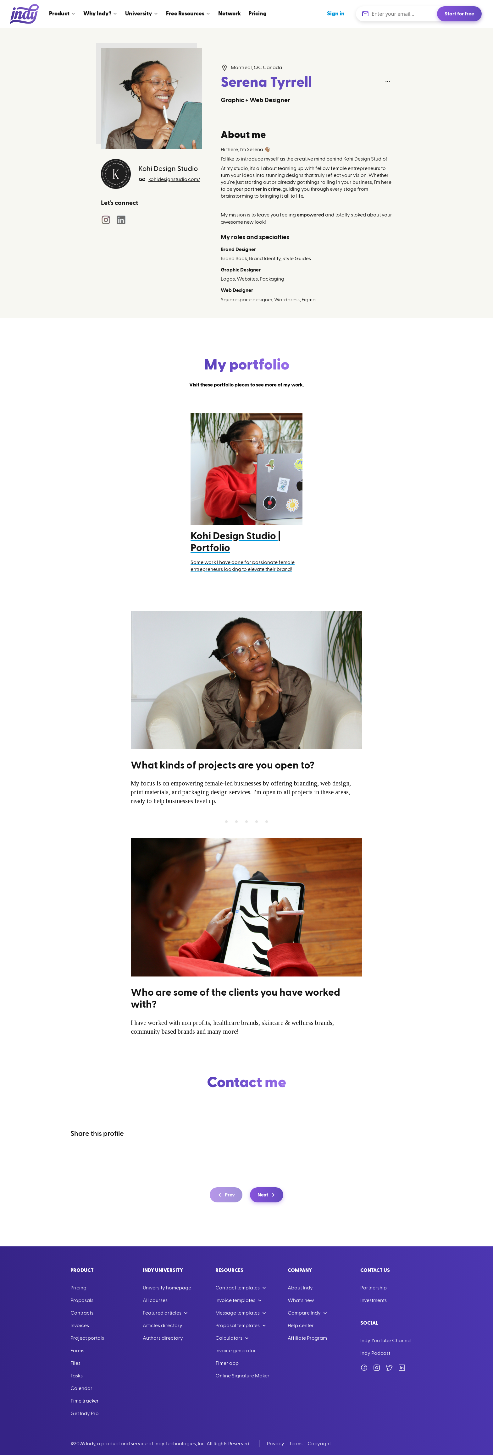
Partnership (373, 1287)
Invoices (79, 1325)
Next (267, 1195)
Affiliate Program (307, 1338)
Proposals (81, 1300)
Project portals (87, 1338)
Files (75, 1363)
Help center (301, 1325)
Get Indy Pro (84, 1413)
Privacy (275, 1443)
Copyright (319, 1443)
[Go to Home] (24, 14)
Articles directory (162, 1325)
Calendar (81, 1388)
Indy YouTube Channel (386, 1340)
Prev (225, 1195)
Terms (295, 1443)
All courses (155, 1300)
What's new (301, 1300)
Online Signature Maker (242, 1375)
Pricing (78, 1287)
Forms (77, 1350)
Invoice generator (235, 1350)
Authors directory (163, 1338)
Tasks (76, 1375)
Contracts (81, 1313)
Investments (373, 1300)
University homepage (167, 1287)
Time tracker (84, 1400)
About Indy (300, 1287)
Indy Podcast (375, 1353)
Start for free (459, 13)
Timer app (227, 1363)
